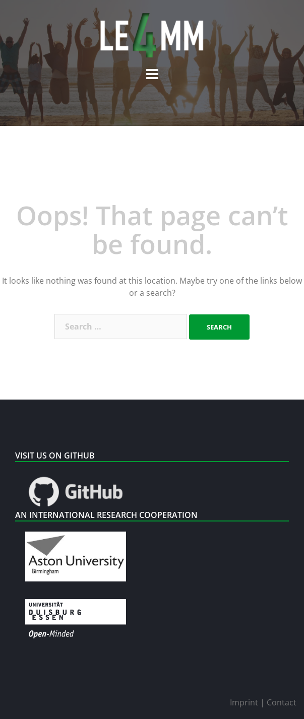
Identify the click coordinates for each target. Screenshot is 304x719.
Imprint (245, 702)
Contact (281, 702)
